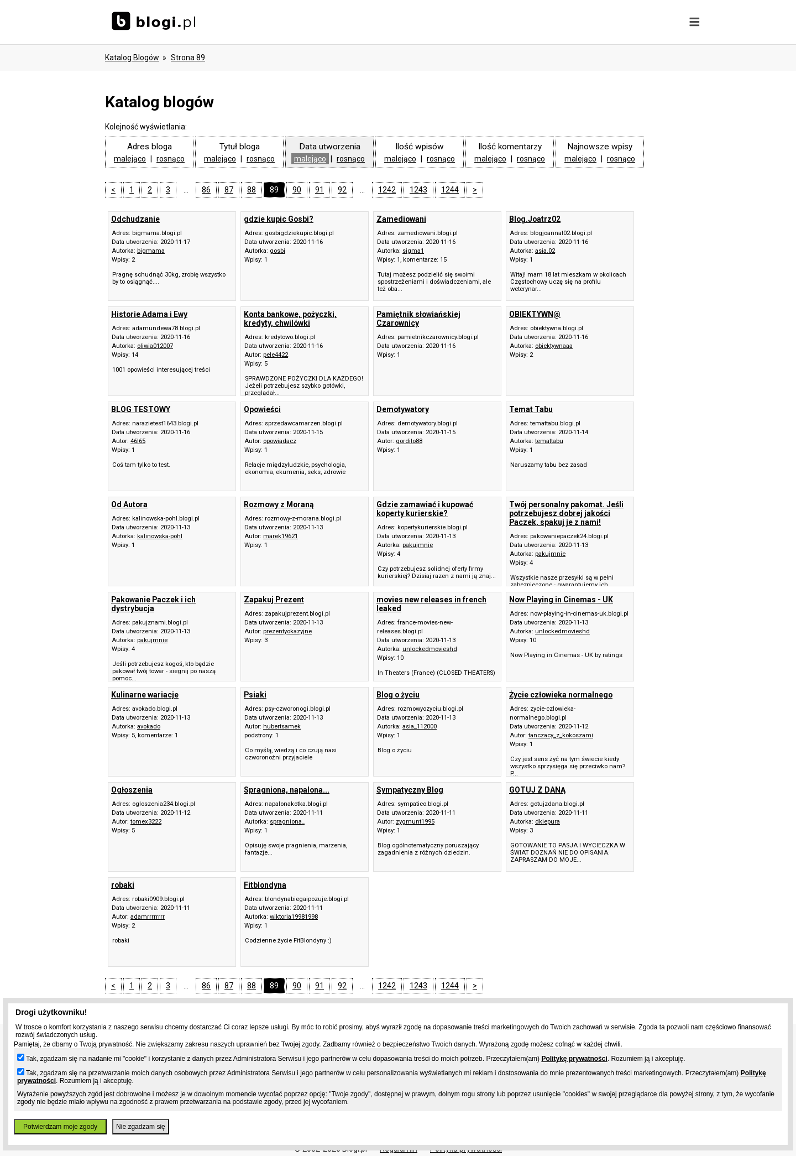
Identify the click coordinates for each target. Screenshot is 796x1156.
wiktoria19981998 (294, 916)
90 (296, 189)
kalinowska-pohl (159, 536)
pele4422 (275, 354)
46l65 (137, 441)
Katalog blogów (132, 57)
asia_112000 (419, 726)
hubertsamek (282, 726)
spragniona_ (287, 821)
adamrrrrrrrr (147, 916)
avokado (148, 726)
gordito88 (409, 441)
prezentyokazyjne (287, 631)
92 (342, 189)
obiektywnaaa (554, 346)
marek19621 (280, 536)
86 (206, 189)
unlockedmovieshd (429, 649)
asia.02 (545, 250)
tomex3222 (145, 821)
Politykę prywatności (574, 1059)
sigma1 (413, 250)
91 (319, 189)
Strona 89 (188, 57)
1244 (450, 189)
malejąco (130, 158)
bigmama (151, 250)
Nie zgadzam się (140, 1127)
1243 (418, 189)
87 (228, 189)
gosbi (277, 250)
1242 (387, 189)
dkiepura (547, 821)
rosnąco (170, 158)
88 (251, 189)
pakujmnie (417, 545)
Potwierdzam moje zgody (60, 1127)
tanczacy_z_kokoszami (560, 735)
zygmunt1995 (415, 821)
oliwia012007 (155, 346)
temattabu (549, 441)
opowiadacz (279, 441)
